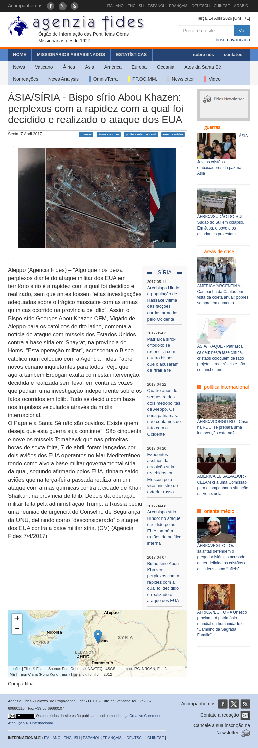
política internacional (141, 134)
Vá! (242, 30)
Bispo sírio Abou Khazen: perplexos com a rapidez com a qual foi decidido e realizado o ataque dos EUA (163, 582)
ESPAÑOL (156, 6)
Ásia (89, 67)
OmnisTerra (103, 79)
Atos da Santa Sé (202, 67)
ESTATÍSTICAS (131, 54)
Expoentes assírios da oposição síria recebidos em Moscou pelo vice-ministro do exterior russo (162, 473)
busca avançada (233, 39)
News (19, 67)
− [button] (17, 629)
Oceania (165, 67)
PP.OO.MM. (142, 79)
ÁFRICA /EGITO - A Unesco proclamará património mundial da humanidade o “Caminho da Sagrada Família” (222, 624)
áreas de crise (109, 134)
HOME (19, 54)
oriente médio (173, 134)
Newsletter (180, 79)
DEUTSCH (201, 6)
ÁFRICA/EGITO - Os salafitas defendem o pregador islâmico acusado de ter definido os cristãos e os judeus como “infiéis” (222, 557)
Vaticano (44, 67)
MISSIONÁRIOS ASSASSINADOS (71, 54)
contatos (233, 54)
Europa (139, 67)
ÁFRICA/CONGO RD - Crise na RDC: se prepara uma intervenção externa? (222, 427)
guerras (86, 134)
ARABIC (241, 6)
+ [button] (17, 619)
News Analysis (63, 79)
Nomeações (25, 79)
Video (212, 79)
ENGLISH (136, 6)
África (69, 67)
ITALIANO (115, 6)
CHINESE (222, 6)
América (113, 67)
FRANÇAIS (178, 6)
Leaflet (15, 669)
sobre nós (203, 54)
